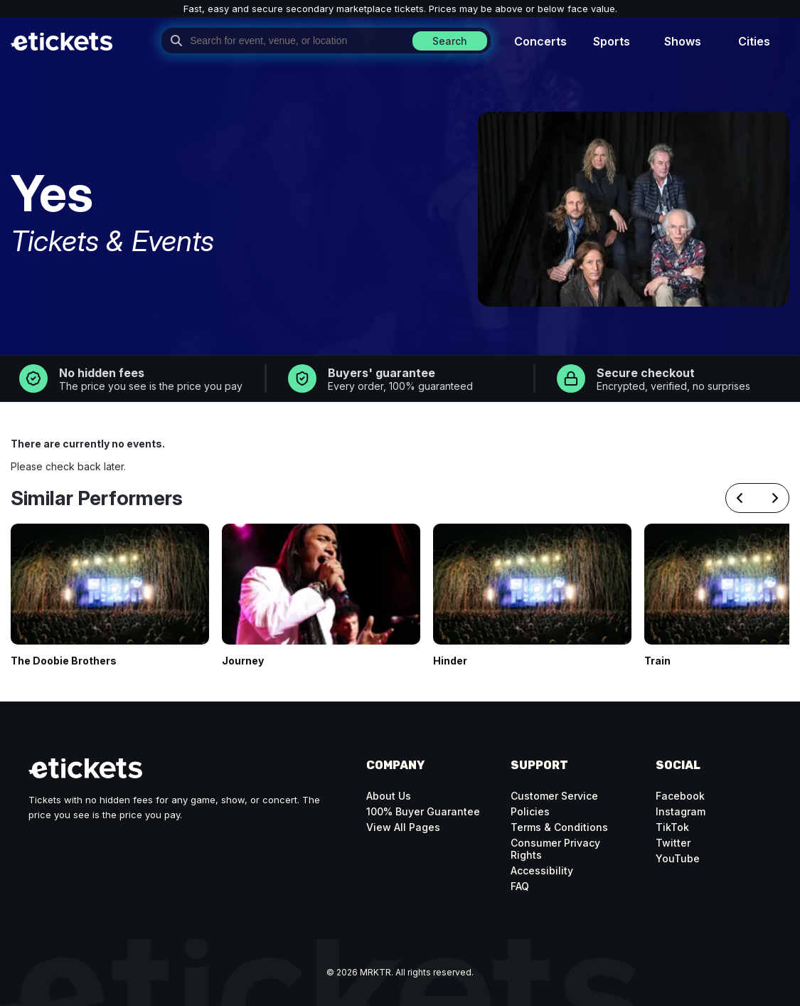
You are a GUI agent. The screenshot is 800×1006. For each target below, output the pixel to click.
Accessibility (542, 870)
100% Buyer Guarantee (423, 811)
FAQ (520, 886)
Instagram (680, 811)
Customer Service (554, 796)
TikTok (672, 827)
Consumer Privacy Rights (555, 849)
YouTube (678, 858)
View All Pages (403, 827)
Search (449, 41)
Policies (530, 811)
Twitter (673, 843)
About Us (388, 796)
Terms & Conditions (559, 827)
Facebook (680, 796)
